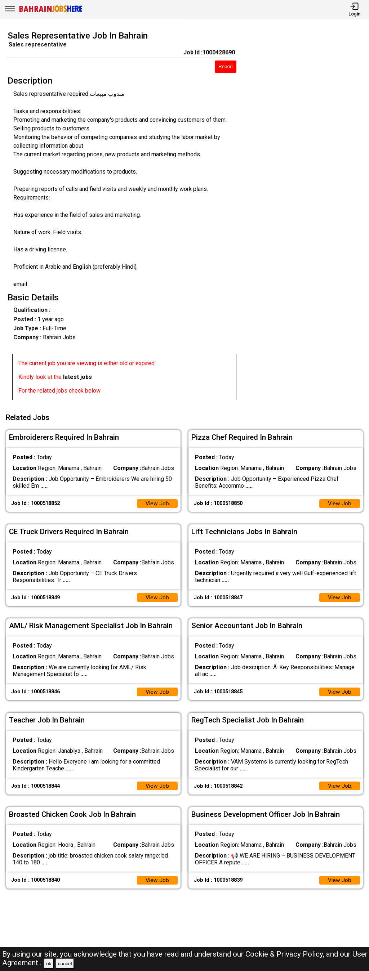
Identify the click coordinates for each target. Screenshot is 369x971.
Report (225, 66)
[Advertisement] (307, 218)
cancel (65, 963)
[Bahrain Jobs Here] (50, 11)
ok (48, 963)
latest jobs (77, 376)
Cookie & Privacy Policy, (285, 954)
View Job (157, 501)
